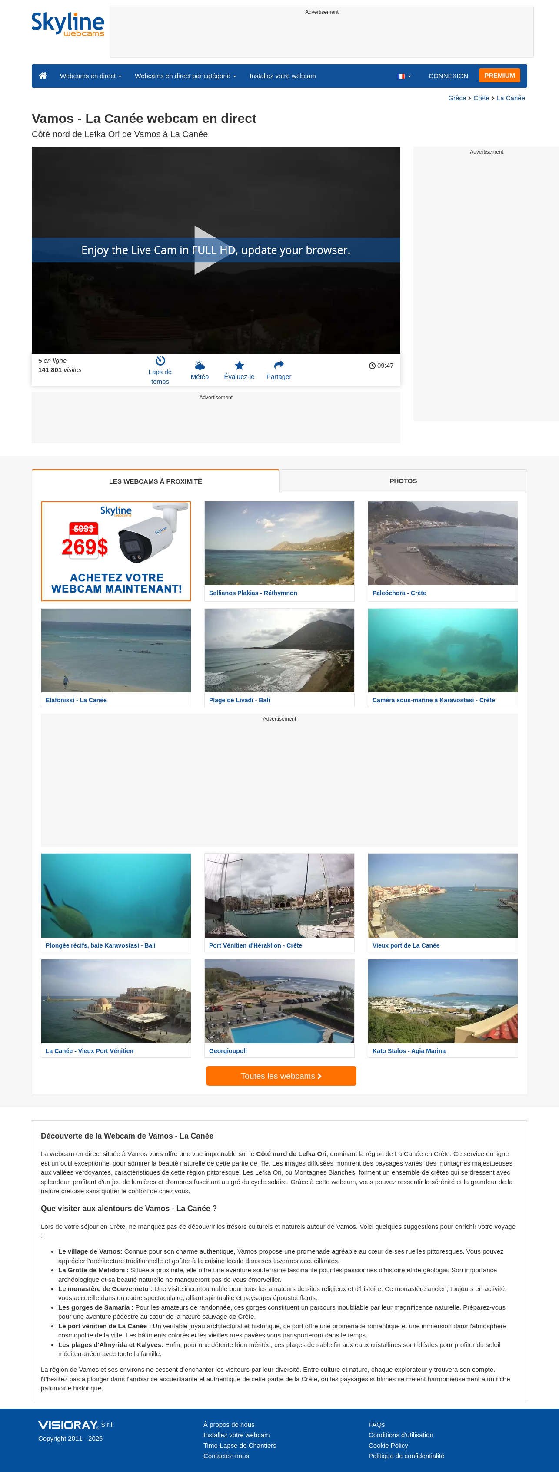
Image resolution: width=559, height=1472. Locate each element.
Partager (279, 370)
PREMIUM (499, 75)
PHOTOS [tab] (403, 480)
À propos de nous (229, 1424)
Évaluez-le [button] (239, 370)
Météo (200, 370)
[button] (404, 75)
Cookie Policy (388, 1445)
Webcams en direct (91, 75)
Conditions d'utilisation (401, 1435)
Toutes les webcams (281, 1075)
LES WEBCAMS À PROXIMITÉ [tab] (155, 481)
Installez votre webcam (283, 75)
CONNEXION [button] (448, 75)
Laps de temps (160, 370)
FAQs (377, 1424)
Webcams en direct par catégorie (185, 75)
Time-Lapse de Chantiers (239, 1445)
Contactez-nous (226, 1455)
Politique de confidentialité (406, 1455)
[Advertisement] (321, 37)
